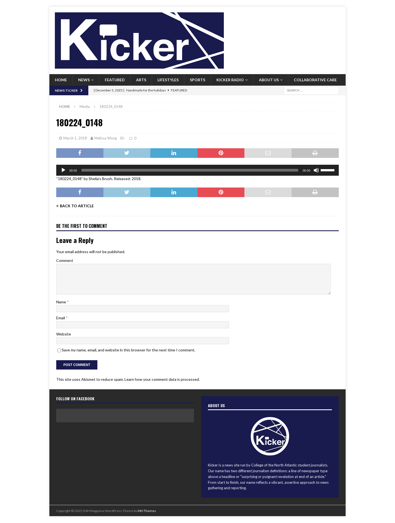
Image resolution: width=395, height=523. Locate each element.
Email (61, 317)
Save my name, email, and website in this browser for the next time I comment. (128, 350)
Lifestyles (168, 79)
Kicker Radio (230, 79)
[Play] (63, 170)
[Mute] (316, 170)
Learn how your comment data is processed (162, 379)
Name (61, 302)
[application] (197, 170)
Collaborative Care (315, 79)
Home (61, 79)
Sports (197, 79)
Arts (141, 79)
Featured (115, 79)
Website (63, 334)
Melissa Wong (105, 138)
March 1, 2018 (75, 138)
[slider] (189, 170)
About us (269, 79)
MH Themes (147, 511)
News (84, 79)
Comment (64, 260)
